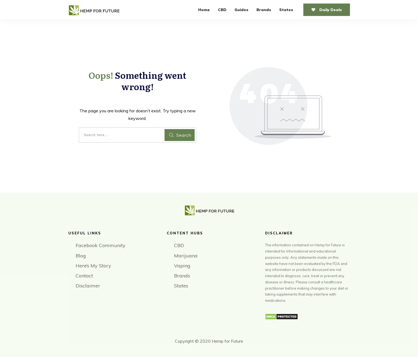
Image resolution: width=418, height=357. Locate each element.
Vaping (182, 266)
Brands (182, 276)
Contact (84, 276)
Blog (81, 256)
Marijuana (186, 256)
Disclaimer (88, 286)
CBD (179, 245)
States (181, 286)
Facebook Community (101, 245)
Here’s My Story (93, 266)
